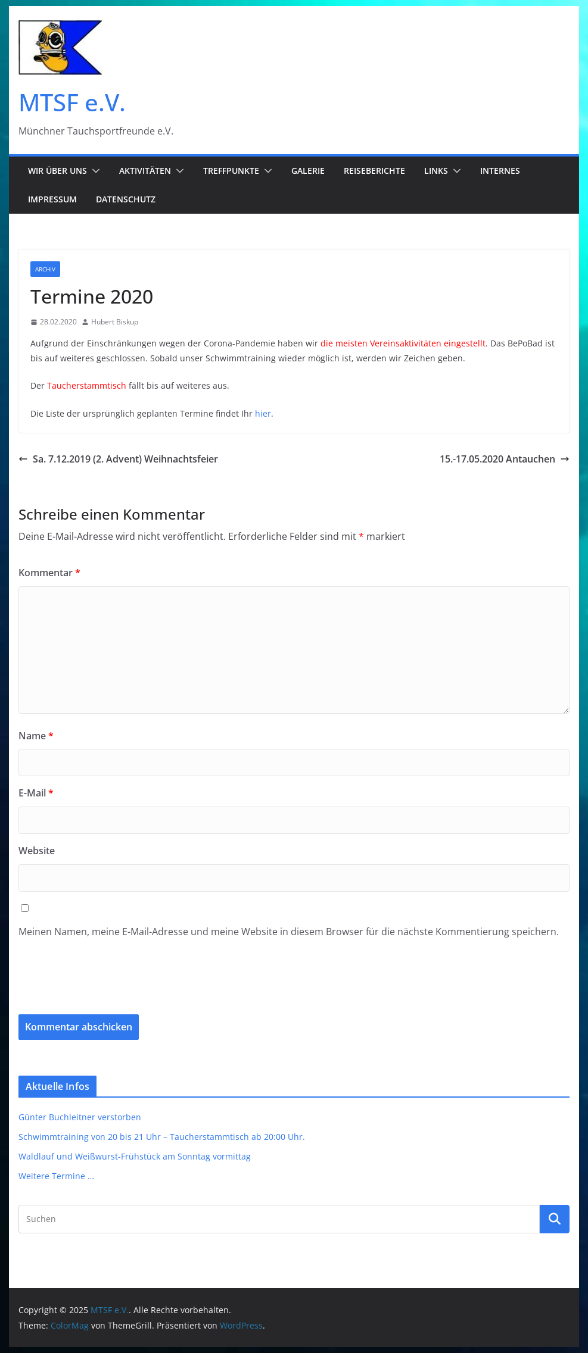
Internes (500, 170)
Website (36, 850)
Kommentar (49, 572)
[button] (93, 171)
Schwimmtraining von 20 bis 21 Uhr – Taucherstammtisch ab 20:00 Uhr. (161, 1136)
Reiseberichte (374, 170)
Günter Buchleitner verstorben (79, 1117)
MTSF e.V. (72, 102)
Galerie (308, 170)
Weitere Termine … (56, 1176)
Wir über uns (57, 170)
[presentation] (99, 985)
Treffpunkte (231, 170)
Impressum (52, 199)
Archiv (45, 269)
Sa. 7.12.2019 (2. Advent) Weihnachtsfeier (118, 458)
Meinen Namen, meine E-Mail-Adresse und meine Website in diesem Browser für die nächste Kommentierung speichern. (288, 931)
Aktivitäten (145, 170)
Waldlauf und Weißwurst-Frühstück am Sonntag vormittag (134, 1156)
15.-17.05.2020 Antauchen (505, 458)
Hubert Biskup (114, 322)
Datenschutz (125, 199)
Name (36, 735)
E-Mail (36, 792)
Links (436, 170)
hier (263, 413)
